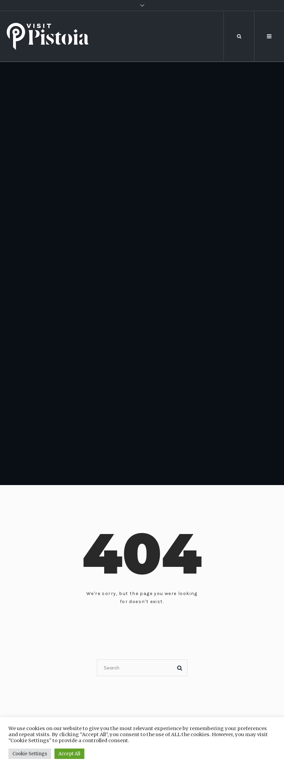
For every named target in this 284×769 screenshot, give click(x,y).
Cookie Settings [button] (29, 754)
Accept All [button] (69, 754)
